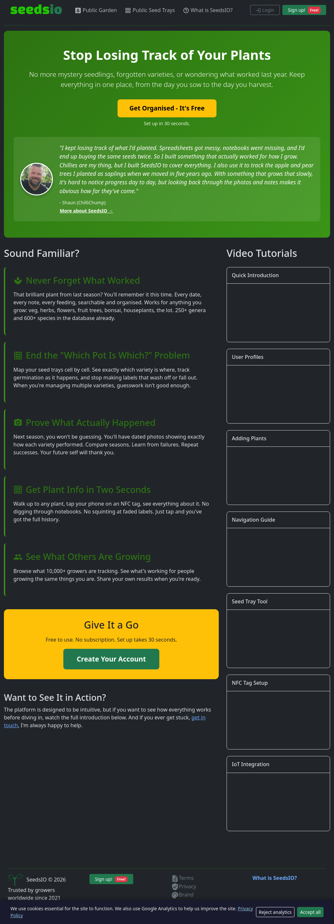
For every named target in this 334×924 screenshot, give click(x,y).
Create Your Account (111, 659)
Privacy (183, 886)
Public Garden (96, 10)
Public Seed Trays (150, 10)
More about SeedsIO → (86, 211)
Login (265, 10)
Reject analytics (275, 912)
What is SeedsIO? (208, 10)
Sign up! (304, 10)
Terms (182, 878)
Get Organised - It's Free (166, 108)
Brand (182, 894)
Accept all (310, 912)
